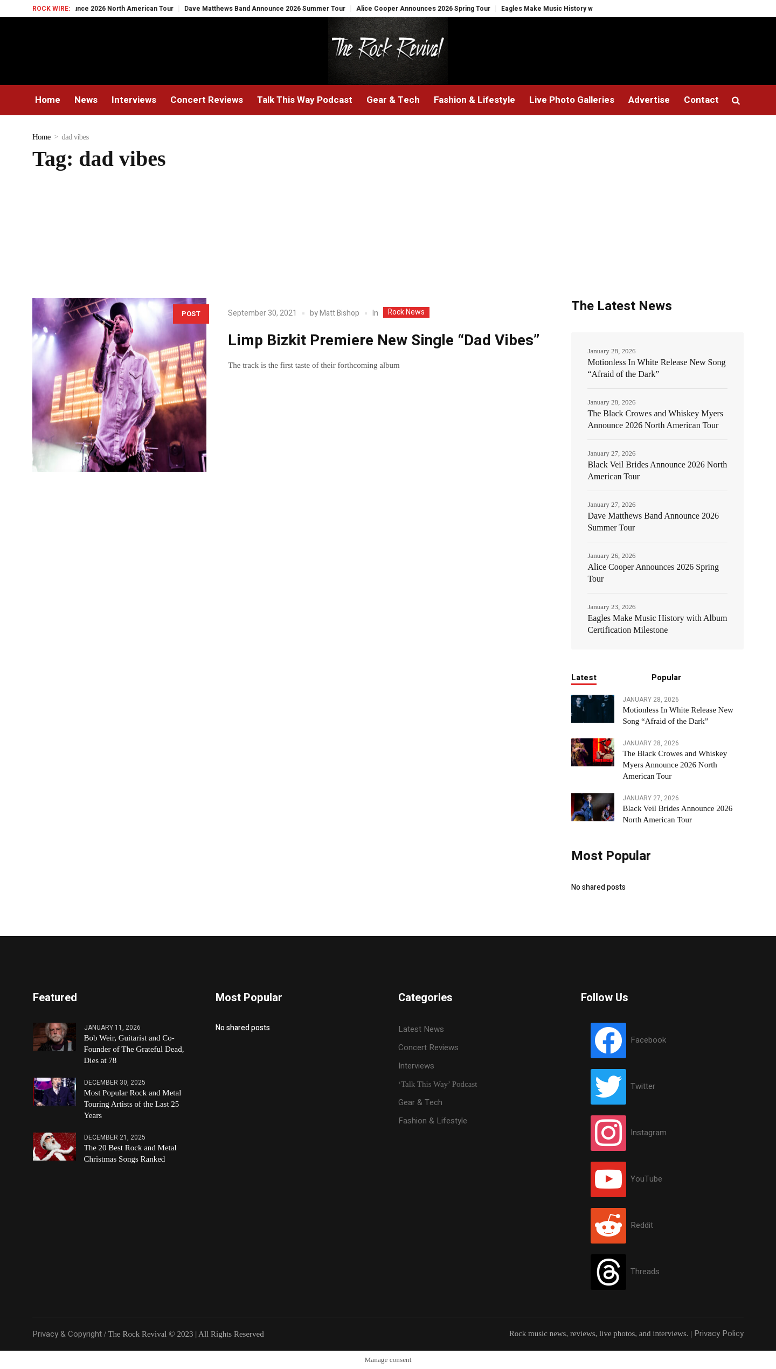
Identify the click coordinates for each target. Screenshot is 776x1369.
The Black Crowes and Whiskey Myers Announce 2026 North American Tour (655, 419)
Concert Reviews (428, 1047)
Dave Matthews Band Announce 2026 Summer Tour (277, 8)
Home (41, 136)
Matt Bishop (339, 313)
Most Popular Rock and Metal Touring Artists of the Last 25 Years (133, 1104)
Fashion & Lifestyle (432, 1121)
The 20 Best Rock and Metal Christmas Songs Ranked (130, 1153)
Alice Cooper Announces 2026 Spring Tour (436, 8)
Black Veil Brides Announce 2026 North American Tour (100, 8)
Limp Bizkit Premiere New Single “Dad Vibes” (383, 341)
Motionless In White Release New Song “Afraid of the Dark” (656, 368)
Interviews (416, 1066)
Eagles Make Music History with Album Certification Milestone (657, 623)
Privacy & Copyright (67, 1334)
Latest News (421, 1029)
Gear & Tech (420, 1102)
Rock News (406, 312)
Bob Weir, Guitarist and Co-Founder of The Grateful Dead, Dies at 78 (134, 1049)
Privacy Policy (719, 1333)
